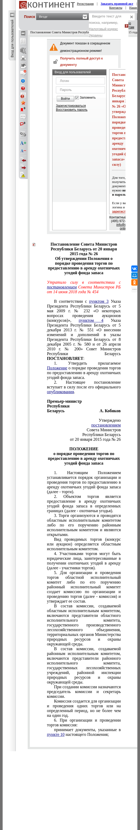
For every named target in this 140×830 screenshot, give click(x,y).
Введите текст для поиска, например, (105, 25)
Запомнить (88, 97)
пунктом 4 (91, 320)
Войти (65, 98)
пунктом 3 (99, 301)
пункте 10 (56, 734)
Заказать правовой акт (117, 4)
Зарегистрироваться (71, 106)
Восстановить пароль (72, 110)
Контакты (115, 8)
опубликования (60, 391)
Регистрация (85, 4)
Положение (57, 368)
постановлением (62, 287)
